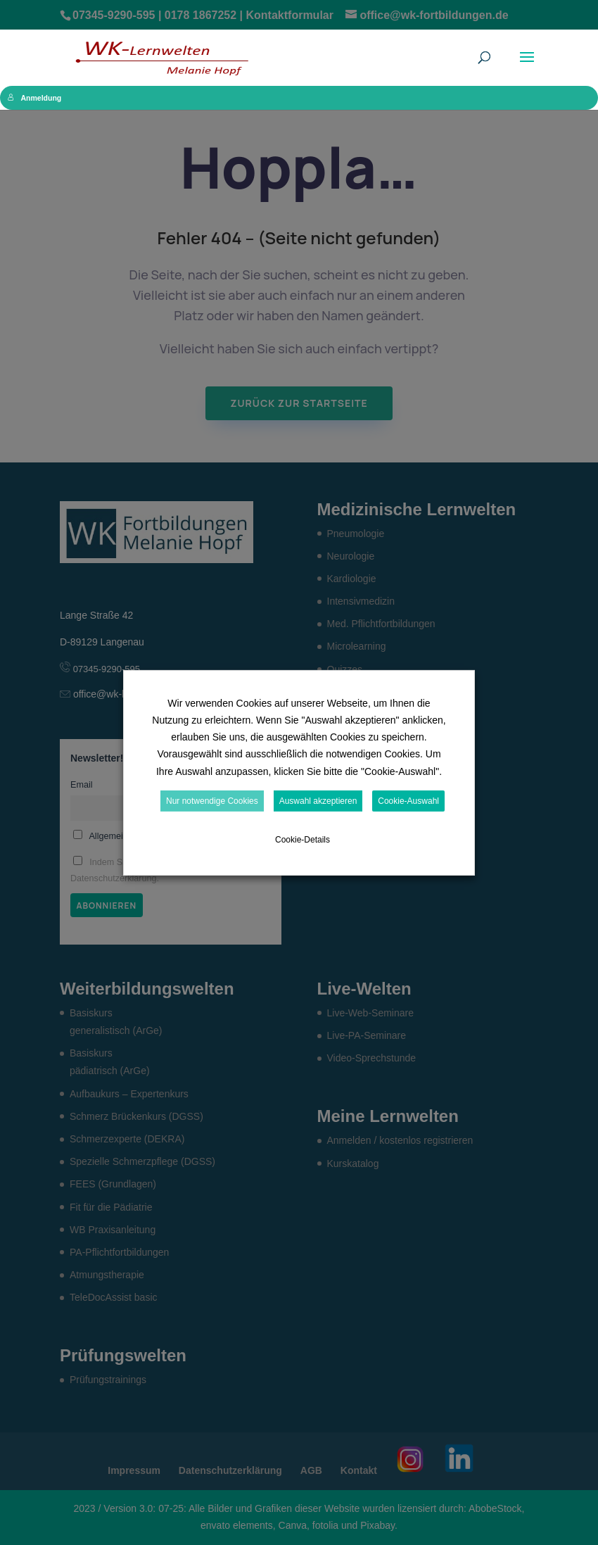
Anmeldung (35, 98)
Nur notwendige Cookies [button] (212, 801)
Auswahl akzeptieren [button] (318, 801)
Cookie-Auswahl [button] (408, 801)
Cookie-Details (302, 840)
